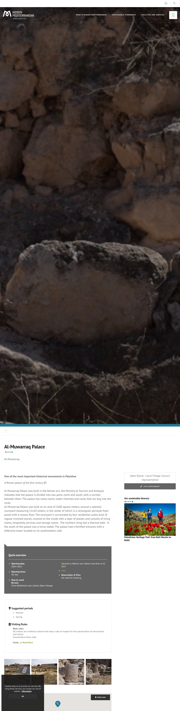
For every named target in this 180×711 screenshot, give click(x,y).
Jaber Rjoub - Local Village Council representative (150, 477)
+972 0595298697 (150, 486)
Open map (100, 697)
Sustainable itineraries (124, 15)
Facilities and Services (152, 15)
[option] (90, 213)
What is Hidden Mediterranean (91, 15)
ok (23, 696)
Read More (26, 642)
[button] (57, 704)
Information (27, 691)
